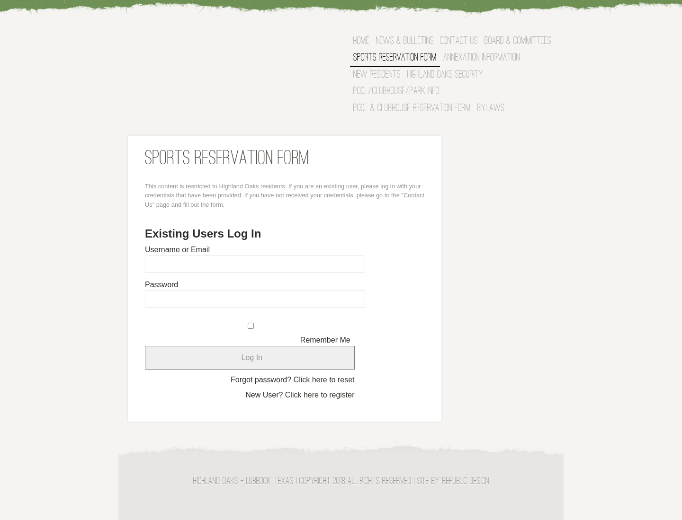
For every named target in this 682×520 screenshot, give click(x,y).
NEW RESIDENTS (377, 75)
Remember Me (325, 340)
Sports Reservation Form (395, 58)
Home (361, 41)
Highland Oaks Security (445, 75)
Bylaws (490, 108)
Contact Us (459, 41)
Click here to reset (324, 380)
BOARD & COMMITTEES (518, 41)
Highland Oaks (220, 44)
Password (161, 285)
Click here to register (320, 395)
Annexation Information (481, 58)
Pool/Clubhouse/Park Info (396, 91)
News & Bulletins (405, 41)
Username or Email (177, 250)
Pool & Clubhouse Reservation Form (412, 108)
